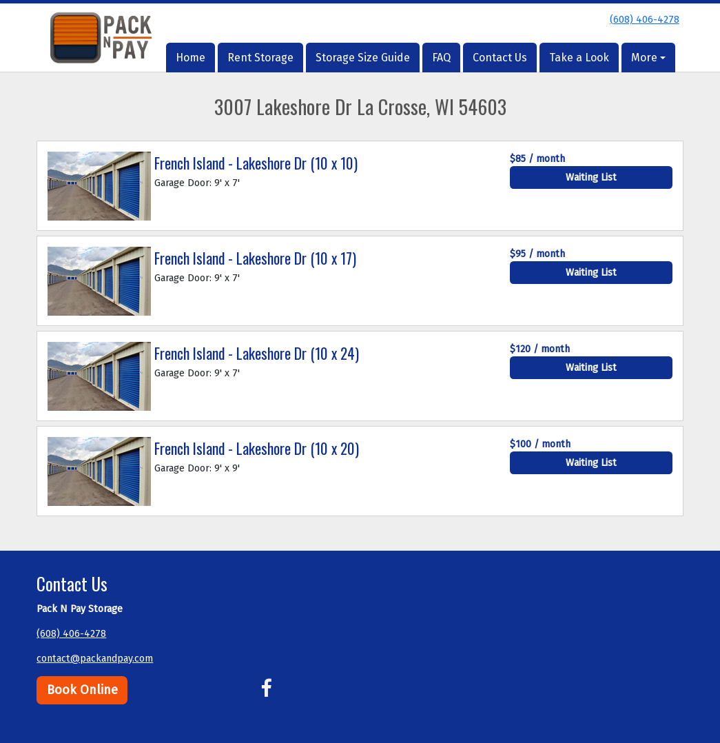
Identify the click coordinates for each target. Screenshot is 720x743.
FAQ (441, 57)
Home (190, 57)
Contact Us (500, 57)
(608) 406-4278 (644, 20)
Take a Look (579, 57)
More (644, 57)
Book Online (82, 690)
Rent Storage (260, 57)
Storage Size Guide (363, 57)
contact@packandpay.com (95, 658)
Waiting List (591, 177)
